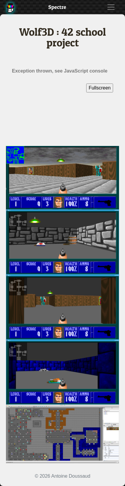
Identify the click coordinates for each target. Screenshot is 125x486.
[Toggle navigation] (111, 7)
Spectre (57, 7)
